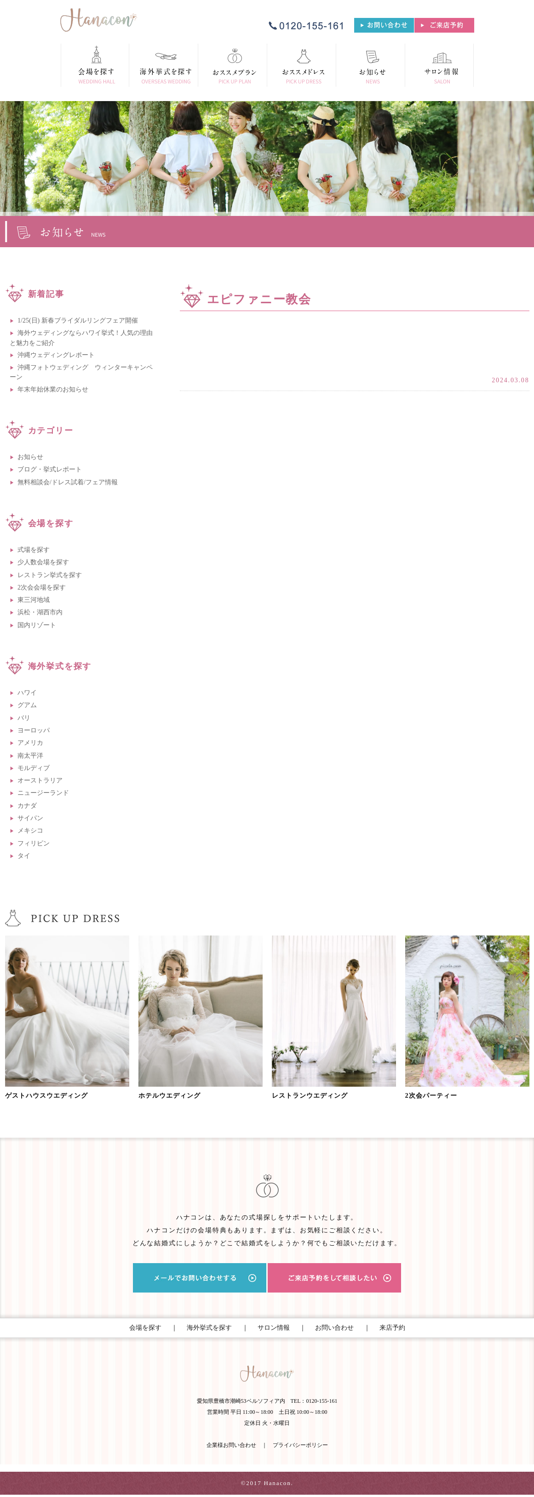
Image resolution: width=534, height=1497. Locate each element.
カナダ (27, 805)
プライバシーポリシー (300, 1447)
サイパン (30, 818)
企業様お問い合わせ (231, 1447)
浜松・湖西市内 (40, 612)
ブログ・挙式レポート (49, 469)
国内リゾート (36, 625)
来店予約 (392, 1327)
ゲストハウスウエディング (54, 1096)
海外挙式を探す (209, 1327)
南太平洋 (30, 755)
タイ (23, 855)
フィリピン (33, 843)
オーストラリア (40, 780)
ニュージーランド (43, 792)
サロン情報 (274, 1327)
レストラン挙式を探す (49, 575)
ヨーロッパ (33, 730)
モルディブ (33, 768)
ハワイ (27, 692)
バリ (23, 717)
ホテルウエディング (175, 1096)
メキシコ (30, 830)
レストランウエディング (317, 1096)
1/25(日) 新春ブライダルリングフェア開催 (77, 320)
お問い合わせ (334, 1327)
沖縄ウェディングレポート (56, 355)
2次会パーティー (436, 1096)
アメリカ (30, 742)
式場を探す (33, 549)
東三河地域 (33, 599)
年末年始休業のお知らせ (52, 389)
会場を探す (145, 1327)
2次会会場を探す (41, 587)
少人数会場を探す (43, 562)
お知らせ (30, 457)
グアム (27, 705)
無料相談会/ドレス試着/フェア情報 (67, 482)
